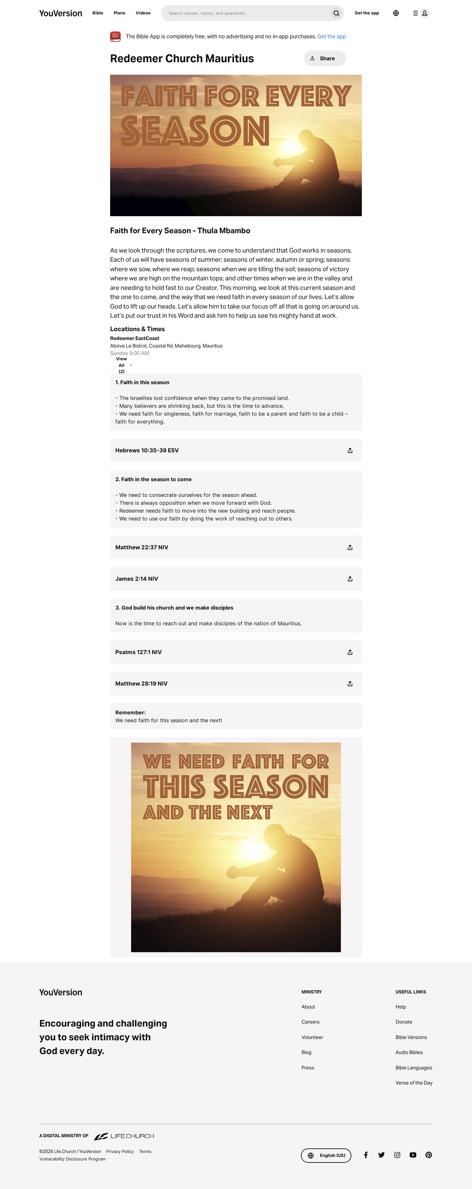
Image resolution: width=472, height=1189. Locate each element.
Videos (143, 12)
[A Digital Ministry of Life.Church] (236, 1133)
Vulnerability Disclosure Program (72, 1158)
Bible (97, 12)
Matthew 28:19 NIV (141, 683)
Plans (119, 12)
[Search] (244, 13)
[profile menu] (420, 13)
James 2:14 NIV (136, 579)
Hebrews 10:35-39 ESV (147, 450)
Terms (145, 1151)
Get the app (367, 12)
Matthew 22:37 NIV (141, 547)
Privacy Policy (120, 1151)
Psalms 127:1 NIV (138, 652)
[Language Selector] (396, 13)
